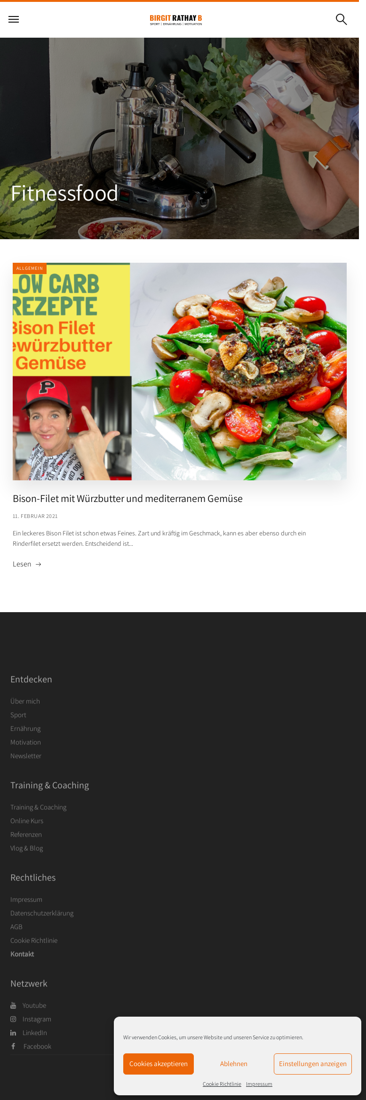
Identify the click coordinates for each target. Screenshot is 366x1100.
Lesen (22, 564)
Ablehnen (233, 1063)
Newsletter (25, 772)
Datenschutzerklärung (41, 930)
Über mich (25, 718)
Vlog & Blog (26, 865)
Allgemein (29, 268)
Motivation (25, 759)
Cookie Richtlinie (222, 1083)
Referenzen (26, 851)
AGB (16, 943)
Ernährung (25, 745)
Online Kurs (26, 837)
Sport (18, 732)
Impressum (259, 1083)
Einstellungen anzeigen (313, 1063)
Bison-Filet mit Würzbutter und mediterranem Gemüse (128, 498)
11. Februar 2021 (35, 515)
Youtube (28, 1022)
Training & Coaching (38, 824)
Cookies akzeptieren (158, 1063)
